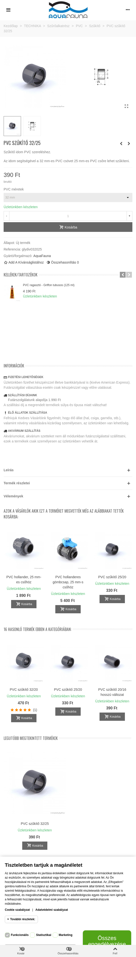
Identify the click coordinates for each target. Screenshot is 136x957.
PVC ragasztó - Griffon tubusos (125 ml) (48, 285)
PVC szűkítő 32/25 (35, 824)
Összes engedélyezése (107, 941)
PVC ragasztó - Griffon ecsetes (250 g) (24, 579)
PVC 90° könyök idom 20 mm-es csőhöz (67, 579)
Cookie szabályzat (17, 909)
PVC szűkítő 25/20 (68, 689)
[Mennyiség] (68, 216)
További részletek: (22, 919)
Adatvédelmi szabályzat (52, 909)
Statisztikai (43, 935)
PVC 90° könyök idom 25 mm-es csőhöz (112, 579)
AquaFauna (42, 256)
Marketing (65, 935)
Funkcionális (20, 935)
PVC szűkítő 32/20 (24, 689)
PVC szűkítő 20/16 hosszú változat (112, 692)
